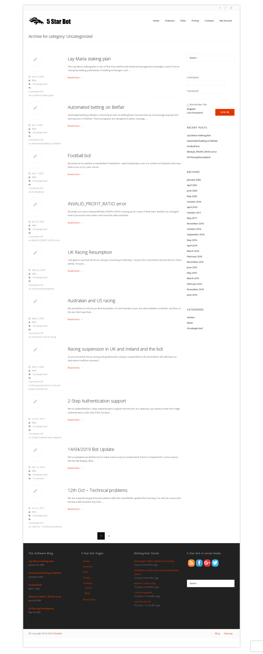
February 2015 (194, 283)
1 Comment (38, 478)
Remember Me (198, 104)
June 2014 (192, 294)
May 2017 (192, 218)
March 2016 (193, 251)
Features (170, 20)
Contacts (209, 20)
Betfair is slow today (145, 583)
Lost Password (195, 112)
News (190, 322)
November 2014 (195, 289)
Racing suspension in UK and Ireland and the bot (115, 349)
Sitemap (228, 633)
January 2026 (194, 179)
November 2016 (195, 223)
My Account (226, 20)
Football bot (79, 155)
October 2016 (194, 229)
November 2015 (195, 261)
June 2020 (192, 190)
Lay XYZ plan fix (142, 601)
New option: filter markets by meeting (154, 561)
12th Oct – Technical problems (97, 490)
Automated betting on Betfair (96, 107)
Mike (34, 80)
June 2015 (192, 267)
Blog (87, 593)
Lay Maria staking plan (89, 59)
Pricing (195, 20)
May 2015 (192, 272)
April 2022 (192, 185)
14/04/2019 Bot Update (91, 449)
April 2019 (192, 207)
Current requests (143, 592)
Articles (191, 317)
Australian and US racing (91, 300)
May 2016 (192, 240)
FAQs (183, 20)
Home (156, 20)
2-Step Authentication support (97, 401)
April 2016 (192, 245)
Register (191, 109)
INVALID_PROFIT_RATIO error (97, 204)
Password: (193, 91)
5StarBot (57, 633)
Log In (225, 112)
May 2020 (192, 196)
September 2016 (195, 234)
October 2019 (194, 201)
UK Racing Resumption (90, 252)
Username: (193, 77)
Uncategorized (40, 84)
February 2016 (194, 256)
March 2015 (193, 278)
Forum (88, 587)
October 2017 (194, 212)
